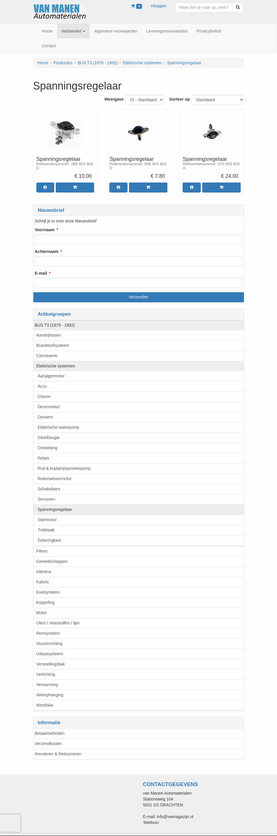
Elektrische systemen (55, 366)
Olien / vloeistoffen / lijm (58, 623)
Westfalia (44, 705)
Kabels (42, 582)
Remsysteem (48, 633)
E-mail (41, 273)
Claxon (44, 396)
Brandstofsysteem (52, 345)
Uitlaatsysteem (49, 653)
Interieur (43, 571)
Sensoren (46, 499)
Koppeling (45, 602)
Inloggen (158, 6)
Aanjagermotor (51, 376)
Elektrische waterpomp (58, 427)
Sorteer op (179, 99)
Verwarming (47, 684)
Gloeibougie (49, 437)
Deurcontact (49, 406)
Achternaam (47, 251)
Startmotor (47, 519)
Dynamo (45, 417)
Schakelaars (49, 489)
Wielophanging (50, 695)
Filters (41, 551)
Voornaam (45, 229)
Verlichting (45, 674)
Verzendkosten (48, 743)
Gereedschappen (52, 561)
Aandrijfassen (48, 335)
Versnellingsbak (50, 664)
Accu (42, 386)
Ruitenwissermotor (55, 478)
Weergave (114, 99)
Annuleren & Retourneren (58, 753)
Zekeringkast (49, 540)
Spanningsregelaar (55, 509)
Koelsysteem (48, 592)
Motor (41, 612)
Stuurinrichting (49, 643)
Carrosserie (46, 355)
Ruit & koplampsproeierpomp (64, 468)
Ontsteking (47, 447)
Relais (43, 458)
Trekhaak (46, 530)
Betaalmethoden (50, 733)
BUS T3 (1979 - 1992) (55, 325)
